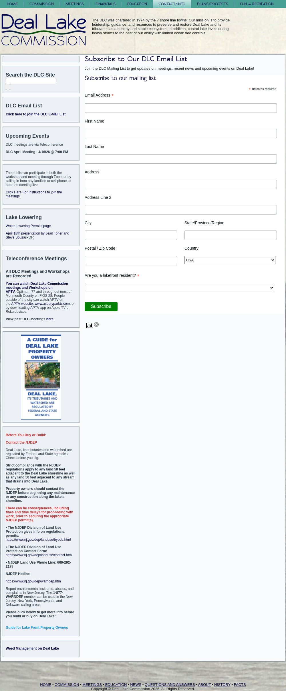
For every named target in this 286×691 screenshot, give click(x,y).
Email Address (99, 95)
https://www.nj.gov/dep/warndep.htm (33, 581)
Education (137, 4)
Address (92, 172)
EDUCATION (116, 684)
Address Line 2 (98, 197)
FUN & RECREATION (257, 4)
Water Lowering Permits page (28, 226)
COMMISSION (67, 684)
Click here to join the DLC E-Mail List (35, 114)
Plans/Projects (212, 4)
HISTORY (222, 684)
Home (12, 4)
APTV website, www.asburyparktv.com (40, 304)
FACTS (240, 684)
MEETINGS (92, 684)
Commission (41, 4)
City (88, 223)
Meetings (74, 4)
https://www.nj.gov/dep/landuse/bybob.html (38, 540)
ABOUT (204, 684)
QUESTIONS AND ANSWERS (170, 684)
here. (50, 319)
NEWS (135, 684)
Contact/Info (172, 4)
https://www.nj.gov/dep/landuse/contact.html (39, 555)
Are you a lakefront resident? (112, 275)
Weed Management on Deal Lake (32, 648)
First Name (94, 121)
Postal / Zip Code (100, 248)
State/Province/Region (204, 223)
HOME (45, 684)
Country (191, 248)
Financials (106, 4)
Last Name (94, 146)
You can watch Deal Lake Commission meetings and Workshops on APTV (37, 288)
